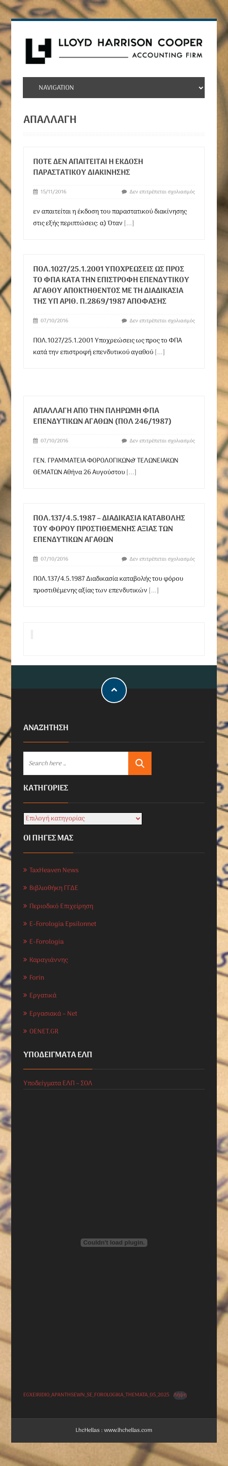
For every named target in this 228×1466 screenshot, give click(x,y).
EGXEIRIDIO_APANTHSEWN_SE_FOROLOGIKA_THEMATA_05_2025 (96, 1395)
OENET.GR (43, 1031)
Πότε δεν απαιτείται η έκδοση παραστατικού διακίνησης (88, 167)
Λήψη (180, 1395)
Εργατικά (42, 995)
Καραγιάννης (48, 960)
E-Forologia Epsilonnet (63, 924)
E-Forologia (46, 942)
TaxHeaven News (54, 870)
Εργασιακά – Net (53, 1014)
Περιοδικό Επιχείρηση (61, 906)
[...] (129, 223)
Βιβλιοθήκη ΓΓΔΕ (53, 888)
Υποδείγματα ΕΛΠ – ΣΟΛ (57, 1083)
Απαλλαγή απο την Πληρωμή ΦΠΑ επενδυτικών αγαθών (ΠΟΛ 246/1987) (102, 416)
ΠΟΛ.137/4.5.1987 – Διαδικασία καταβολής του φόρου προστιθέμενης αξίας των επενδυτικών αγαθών (109, 529)
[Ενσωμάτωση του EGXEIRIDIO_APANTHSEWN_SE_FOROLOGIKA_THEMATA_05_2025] (113, 1243)
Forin (36, 978)
